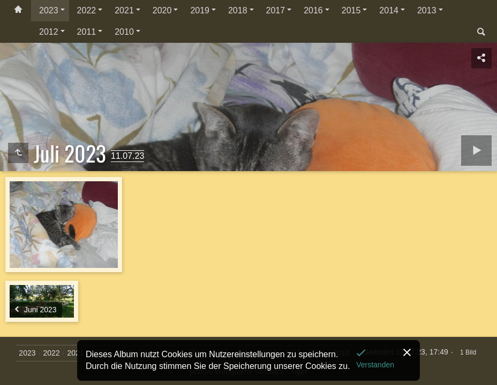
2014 (388, 10)
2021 (124, 10)
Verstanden (375, 364)
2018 (237, 10)
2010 (124, 31)
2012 (48, 31)
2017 (275, 10)
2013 (426, 10)
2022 (86, 10)
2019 (199, 10)
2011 (86, 31)
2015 (351, 10)
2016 (313, 10)
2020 (162, 10)
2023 (48, 10)
